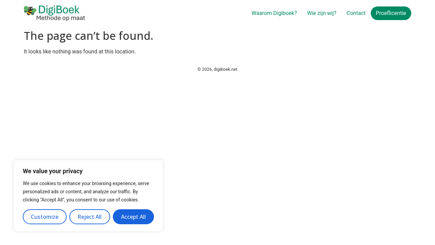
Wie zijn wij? (321, 13)
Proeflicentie (391, 13)
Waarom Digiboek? (274, 13)
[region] (88, 195)
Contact (356, 13)
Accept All (133, 216)
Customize (44, 216)
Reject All (89, 216)
